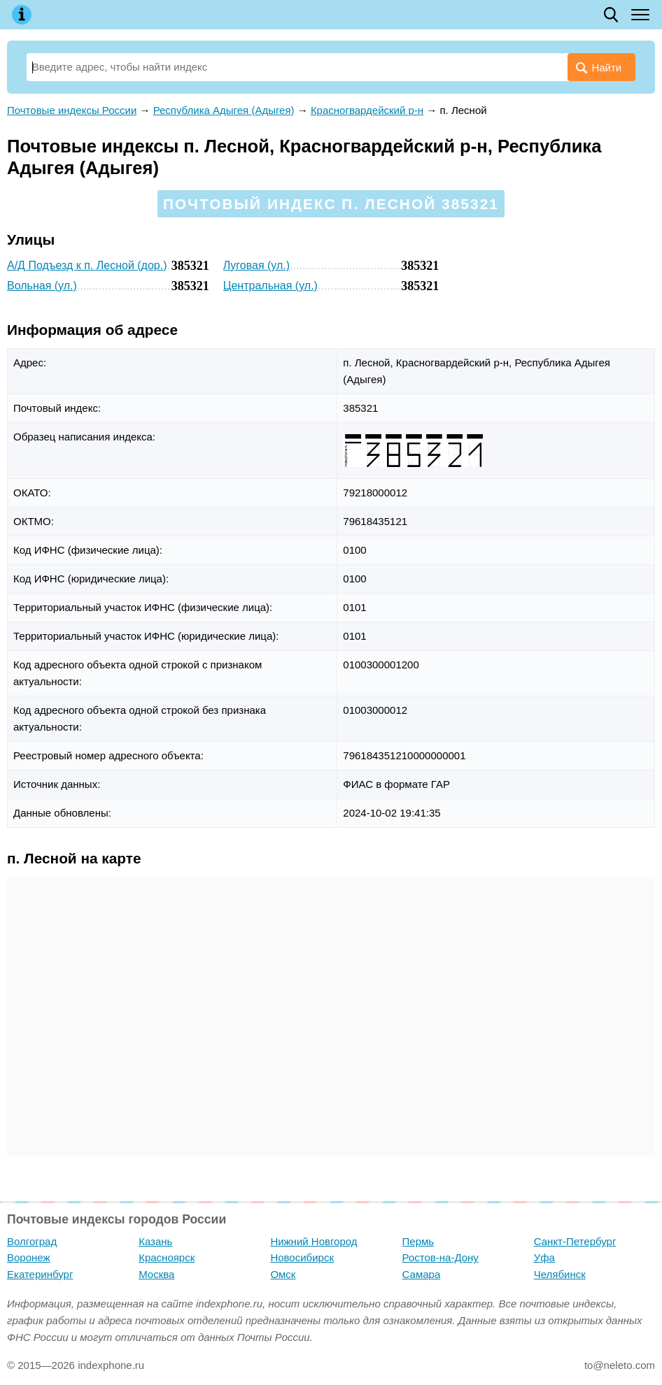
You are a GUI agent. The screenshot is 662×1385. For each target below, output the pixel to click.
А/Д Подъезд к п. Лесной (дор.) (87, 265)
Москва (156, 1274)
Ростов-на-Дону (440, 1257)
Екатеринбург (40, 1274)
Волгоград (32, 1241)
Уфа (544, 1257)
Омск (282, 1274)
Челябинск (560, 1274)
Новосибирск (302, 1257)
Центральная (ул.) (270, 286)
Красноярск (167, 1257)
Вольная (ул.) (42, 286)
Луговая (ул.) (256, 265)
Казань (155, 1241)
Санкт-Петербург (575, 1241)
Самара (421, 1274)
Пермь (418, 1241)
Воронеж (28, 1257)
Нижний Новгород (313, 1241)
